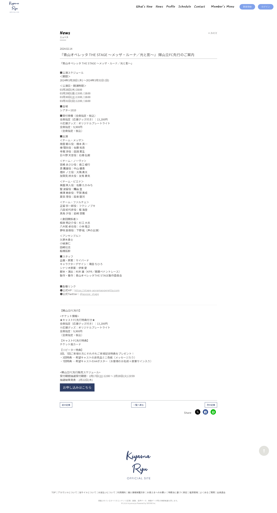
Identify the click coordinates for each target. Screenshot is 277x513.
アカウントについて (67, 492)
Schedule (184, 6)
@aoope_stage (89, 294)
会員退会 (221, 492)
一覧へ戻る (138, 404)
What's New (144, 6)
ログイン (265, 6)
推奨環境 (193, 492)
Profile (170, 6)
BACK (212, 33)
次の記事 (211, 404)
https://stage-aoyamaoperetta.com (96, 290)
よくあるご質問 (207, 492)
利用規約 (121, 492)
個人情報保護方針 (136, 492)
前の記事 (66, 404)
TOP (54, 492)
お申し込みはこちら (77, 387)
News (159, 6)
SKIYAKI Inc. (151, 503)
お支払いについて (106, 492)
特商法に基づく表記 (177, 492)
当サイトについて (87, 492)
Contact (199, 6)
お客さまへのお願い (156, 492)
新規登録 (247, 6)
